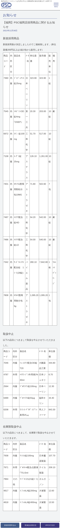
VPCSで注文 (50, 525)
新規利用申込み (10, 525)
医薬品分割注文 (30, 525)
